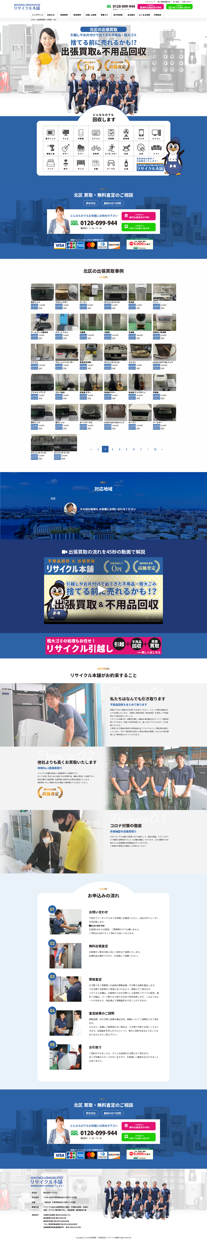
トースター (157, 422)
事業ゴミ (104, 14)
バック (170, 362)
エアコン (34, 362)
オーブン (132, 422)
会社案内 (131, 14)
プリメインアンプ (38, 392)
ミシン (156, 302)
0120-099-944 (96, 925)
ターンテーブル (86, 422)
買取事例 (64, 14)
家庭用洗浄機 (85, 362)
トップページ (37, 14)
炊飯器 (156, 392)
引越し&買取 (90, 14)
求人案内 (176, 2)
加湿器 (131, 302)
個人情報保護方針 (164, 2)
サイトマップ (150, 2)
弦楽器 (82, 392)
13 (155, 449)
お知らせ (51, 14)
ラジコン (132, 362)
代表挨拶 (157, 14)
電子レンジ (35, 302)
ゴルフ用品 (60, 392)
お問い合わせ (186, 2)
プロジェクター (61, 302)
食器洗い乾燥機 (159, 332)
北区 (40, 308)
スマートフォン (61, 332)
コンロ (116, 302)
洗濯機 (131, 332)
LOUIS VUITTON (160, 362)
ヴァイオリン (140, 392)
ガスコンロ (108, 302)
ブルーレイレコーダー (64, 362)
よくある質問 (144, 14)
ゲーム (33, 332)
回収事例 (77, 14)
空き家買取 (118, 14)
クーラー (83, 302)
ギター (88, 392)
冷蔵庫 (82, 332)
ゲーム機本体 (42, 332)
